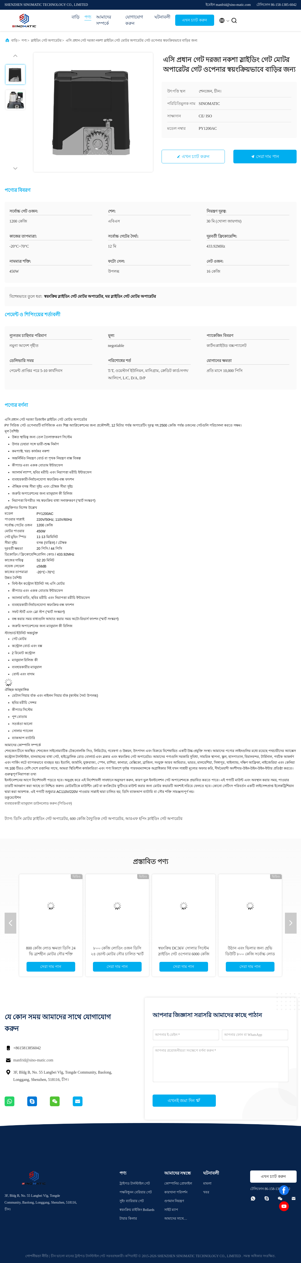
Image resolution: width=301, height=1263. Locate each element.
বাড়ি (76, 17)
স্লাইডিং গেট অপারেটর (46, 40)
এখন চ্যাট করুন (194, 20)
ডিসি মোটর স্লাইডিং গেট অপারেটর (41, 819)
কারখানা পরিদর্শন (176, 1192)
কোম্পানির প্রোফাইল (178, 1183)
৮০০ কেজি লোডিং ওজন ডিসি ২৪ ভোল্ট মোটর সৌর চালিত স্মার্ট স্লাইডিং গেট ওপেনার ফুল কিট (117, 954)
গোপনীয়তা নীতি (36, 1256)
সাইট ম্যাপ (171, 1210)
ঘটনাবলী (162, 17)
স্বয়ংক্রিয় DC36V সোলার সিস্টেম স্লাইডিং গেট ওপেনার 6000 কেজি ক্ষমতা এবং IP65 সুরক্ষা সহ (183, 954)
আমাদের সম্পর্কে (103, 20)
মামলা (207, 1183)
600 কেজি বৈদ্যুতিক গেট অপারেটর (96, 819)
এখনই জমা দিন (184, 1100)
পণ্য (87, 17)
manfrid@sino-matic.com (33, 1060)
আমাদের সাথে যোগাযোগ (174, 1219)
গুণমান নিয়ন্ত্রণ (174, 1201)
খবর (206, 1192)
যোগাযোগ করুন (134, 20)
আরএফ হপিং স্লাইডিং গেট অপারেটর (153, 819)
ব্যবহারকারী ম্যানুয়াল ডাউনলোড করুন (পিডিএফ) (38, 803)
